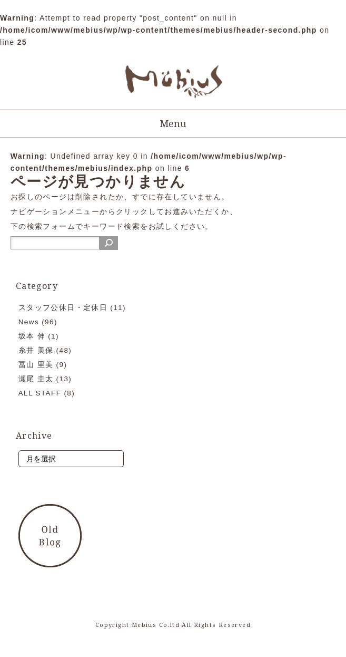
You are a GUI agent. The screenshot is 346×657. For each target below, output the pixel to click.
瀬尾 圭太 (36, 379)
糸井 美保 (36, 350)
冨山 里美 (36, 365)
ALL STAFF (40, 393)
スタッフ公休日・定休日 (62, 308)
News (28, 322)
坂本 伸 (31, 336)
